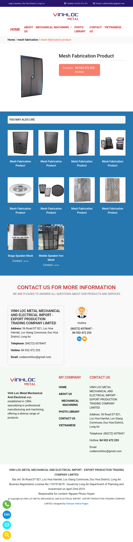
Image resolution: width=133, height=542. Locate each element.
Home (11, 39)
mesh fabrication (27, 39)
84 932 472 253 (84, 67)
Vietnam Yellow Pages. (77, 503)
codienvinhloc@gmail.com (35, 357)
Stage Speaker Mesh (20, 255)
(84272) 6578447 (35, 343)
